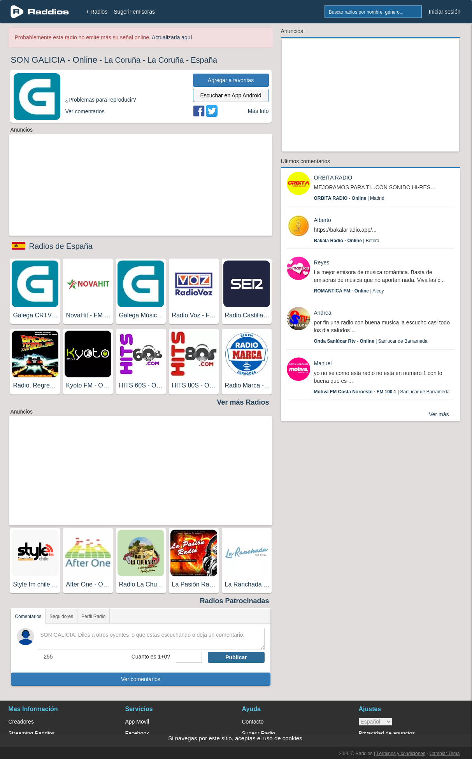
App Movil (137, 721)
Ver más (439, 414)
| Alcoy (349, 291)
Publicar (236, 657)
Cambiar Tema (445, 753)
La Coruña (122, 60)
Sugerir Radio (258, 733)
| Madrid (349, 198)
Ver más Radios (243, 402)
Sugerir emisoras (134, 12)
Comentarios (28, 616)
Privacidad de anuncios (387, 733)
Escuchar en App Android (230, 95)
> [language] (375, 722)
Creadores (21, 721)
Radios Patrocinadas (234, 601)
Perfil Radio (93, 616)
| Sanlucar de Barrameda (371, 341)
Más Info (258, 111)
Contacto (253, 721)
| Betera (347, 240)
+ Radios (97, 12)
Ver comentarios (140, 679)
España (204, 60)
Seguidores (61, 616)
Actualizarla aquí (172, 37)
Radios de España (61, 246)
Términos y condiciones (400, 753)
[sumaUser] (189, 657)
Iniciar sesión (445, 12)
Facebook (137, 733)
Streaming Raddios (32, 733)
